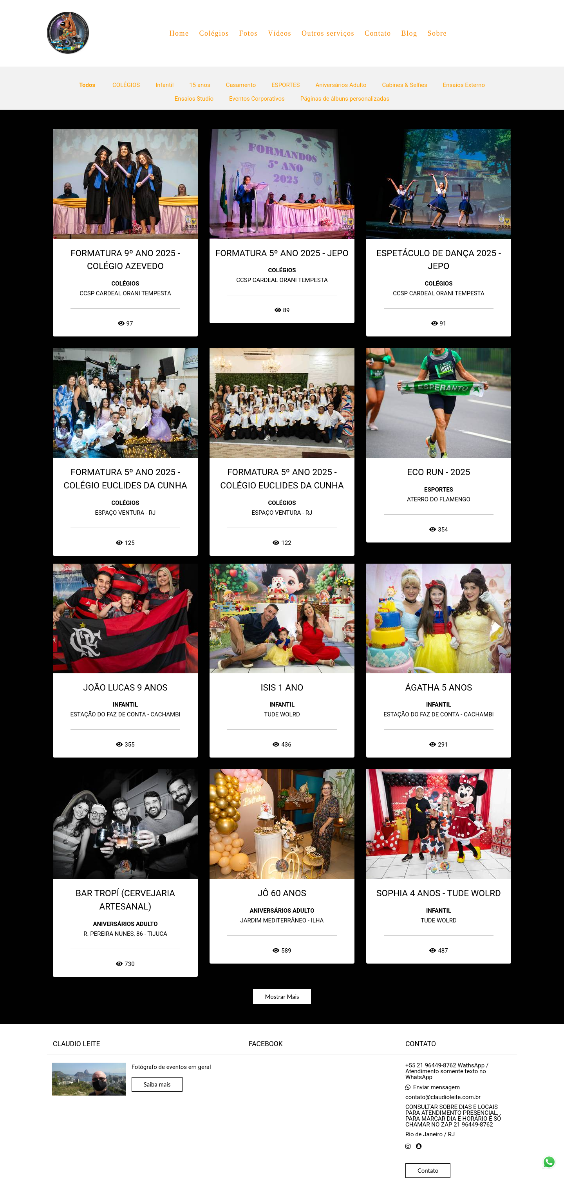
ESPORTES (285, 85)
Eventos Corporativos (257, 99)
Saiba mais (157, 1084)
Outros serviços (328, 33)
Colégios (214, 33)
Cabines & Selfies (404, 85)
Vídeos (279, 33)
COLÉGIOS (126, 85)
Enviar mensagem (436, 1087)
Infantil (164, 85)
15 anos (199, 85)
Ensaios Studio (194, 99)
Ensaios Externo (464, 85)
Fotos (248, 33)
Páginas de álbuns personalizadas (344, 99)
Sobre (437, 33)
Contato (378, 33)
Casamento (241, 85)
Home (179, 33)
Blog (409, 33)
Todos (87, 85)
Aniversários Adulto (340, 85)
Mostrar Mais (282, 996)
